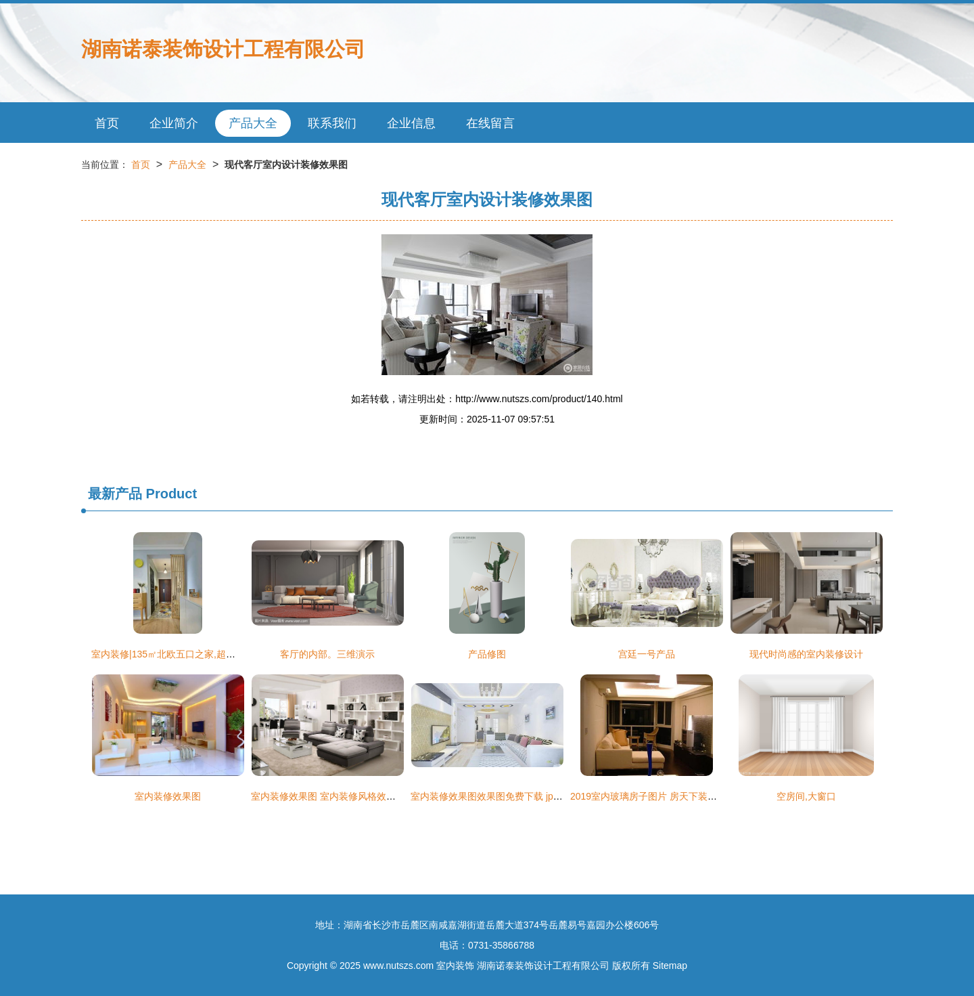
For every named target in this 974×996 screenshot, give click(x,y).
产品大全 (253, 123)
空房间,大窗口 (806, 796)
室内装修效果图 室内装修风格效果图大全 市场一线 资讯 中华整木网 (393, 796)
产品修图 (487, 654)
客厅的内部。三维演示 (327, 654)
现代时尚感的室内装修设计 (806, 654)
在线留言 (490, 123)
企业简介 (173, 123)
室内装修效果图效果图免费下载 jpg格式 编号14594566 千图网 (541, 796)
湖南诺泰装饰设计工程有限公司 (223, 49)
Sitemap (670, 965)
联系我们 (332, 123)
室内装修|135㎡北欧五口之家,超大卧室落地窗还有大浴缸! (212, 654)
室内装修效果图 (168, 796)
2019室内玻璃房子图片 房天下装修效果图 (657, 796)
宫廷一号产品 (646, 654)
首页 (107, 123)
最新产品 (115, 493)
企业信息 (411, 123)
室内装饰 (455, 965)
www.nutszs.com (398, 965)
